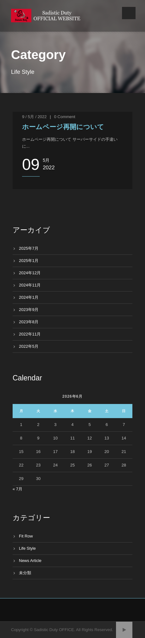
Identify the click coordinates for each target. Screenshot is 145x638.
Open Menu (129, 13)
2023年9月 (28, 309)
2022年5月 (28, 346)
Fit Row (26, 536)
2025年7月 (28, 248)
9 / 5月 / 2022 (34, 116)
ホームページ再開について (63, 126)
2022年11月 (30, 334)
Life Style (27, 548)
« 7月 (17, 489)
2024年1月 (28, 297)
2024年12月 (30, 272)
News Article (30, 560)
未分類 (25, 572)
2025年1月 (28, 260)
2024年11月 (30, 285)
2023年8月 (28, 321)
